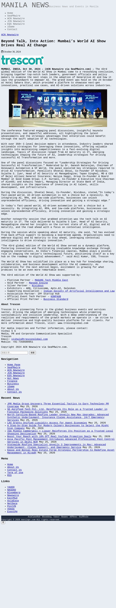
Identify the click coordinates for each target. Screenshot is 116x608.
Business (13, 442)
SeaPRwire (13, 18)
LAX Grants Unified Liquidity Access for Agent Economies (47, 488)
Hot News (13, 436)
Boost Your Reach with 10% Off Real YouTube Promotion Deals (49, 505)
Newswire (13, 574)
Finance (12, 439)
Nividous (38, 327)
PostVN (11, 587)
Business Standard (56, 344)
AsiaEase (13, 581)
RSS (9, 551)
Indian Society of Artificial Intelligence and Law (79, 334)
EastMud (12, 577)
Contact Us (14, 452)
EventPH (12, 594)
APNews (73, 599)
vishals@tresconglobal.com (29, 391)
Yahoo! (56, 599)
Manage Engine (38, 324)
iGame (10, 31)
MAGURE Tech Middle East (51, 320)
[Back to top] (3, 605)
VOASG (10, 591)
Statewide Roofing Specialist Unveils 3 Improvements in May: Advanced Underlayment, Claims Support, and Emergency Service (56, 517)
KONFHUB (56, 340)
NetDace (12, 584)
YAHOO (10, 564)
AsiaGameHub (34, 599)
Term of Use (15, 548)
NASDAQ (11, 567)
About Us (13, 449)
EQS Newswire (16, 28)
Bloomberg (13, 571)
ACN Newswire (16, 21)
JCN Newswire (16, 25)
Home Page (13, 419)
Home (10, 15)
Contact (12, 35)
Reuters (64, 599)
